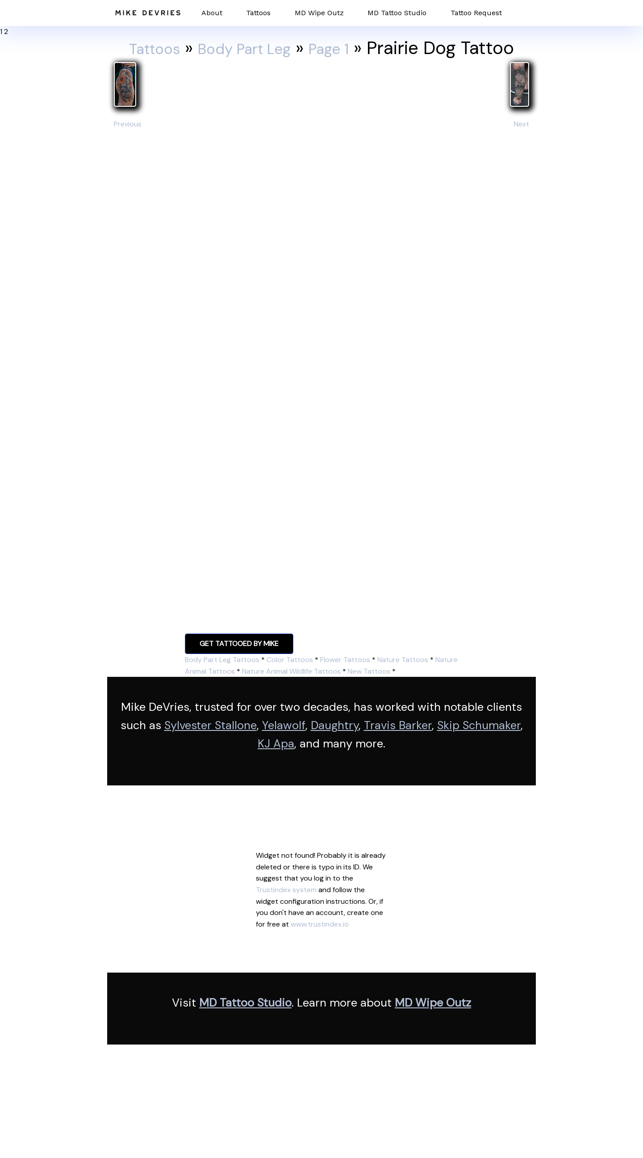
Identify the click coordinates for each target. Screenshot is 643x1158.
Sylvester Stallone (210, 725)
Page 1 (346, 47)
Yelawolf (283, 725)
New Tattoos (369, 671)
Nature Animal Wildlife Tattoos (291, 671)
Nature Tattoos (402, 659)
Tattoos (258, 12)
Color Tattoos (290, 659)
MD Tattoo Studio (396, 12)
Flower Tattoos (345, 659)
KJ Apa (276, 743)
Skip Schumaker (479, 725)
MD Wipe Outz (319, 12)
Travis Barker (398, 725)
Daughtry (335, 725)
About (211, 12)
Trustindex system (286, 889)
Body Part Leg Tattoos (222, 659)
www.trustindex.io (320, 924)
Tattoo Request (476, 12)
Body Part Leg (245, 47)
